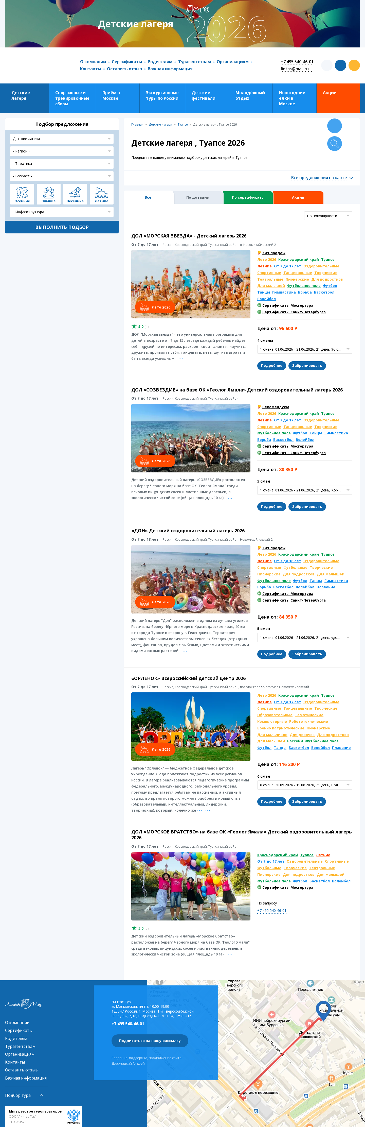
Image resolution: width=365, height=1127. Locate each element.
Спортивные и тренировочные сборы (72, 98)
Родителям (160, 61)
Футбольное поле (304, 285)
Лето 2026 (266, 259)
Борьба (305, 292)
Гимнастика (284, 292)
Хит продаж (273, 252)
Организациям (233, 61)
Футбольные (295, 567)
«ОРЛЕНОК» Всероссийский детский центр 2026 (188, 678)
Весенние (75, 200)
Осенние (22, 200)
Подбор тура (18, 1095)
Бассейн (295, 741)
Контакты (90, 69)
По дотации (197, 197)
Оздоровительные (321, 266)
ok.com (354, 65)
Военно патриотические (280, 728)
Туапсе (328, 259)
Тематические (309, 714)
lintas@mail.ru (295, 69)
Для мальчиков (272, 734)
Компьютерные (272, 721)
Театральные (270, 279)
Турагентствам (194, 61)
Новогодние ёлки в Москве (292, 98)
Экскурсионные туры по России (162, 95)
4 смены (265, 340)
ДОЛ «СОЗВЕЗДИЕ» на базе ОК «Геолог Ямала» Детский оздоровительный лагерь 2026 (237, 390)
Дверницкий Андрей (128, 1063)
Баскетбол (324, 292)
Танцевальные (297, 272)
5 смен (263, 481)
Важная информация (170, 69)
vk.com (340, 65)
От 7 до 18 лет (287, 560)
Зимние (49, 200)
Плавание (326, 587)
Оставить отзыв (124, 69)
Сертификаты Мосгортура (287, 305)
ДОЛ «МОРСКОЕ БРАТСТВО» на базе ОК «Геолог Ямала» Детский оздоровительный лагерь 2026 (241, 835)
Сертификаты (127, 61)
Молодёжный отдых (250, 95)
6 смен (263, 776)
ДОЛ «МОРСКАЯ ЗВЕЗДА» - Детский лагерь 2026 (188, 236)
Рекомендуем (275, 406)
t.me (327, 65)
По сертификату (248, 197)
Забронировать (307, 365)
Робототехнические (308, 721)
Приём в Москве (111, 95)
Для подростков (327, 279)
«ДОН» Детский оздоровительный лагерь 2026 (188, 530)
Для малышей (271, 285)
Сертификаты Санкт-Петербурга (294, 312)
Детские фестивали (203, 95)
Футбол (330, 285)
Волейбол (266, 298)
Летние (264, 266)
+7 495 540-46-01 (297, 61)
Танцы (263, 292)
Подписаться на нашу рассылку (150, 1040)
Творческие (325, 272)
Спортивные (269, 272)
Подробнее (271, 365)
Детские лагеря (20, 95)
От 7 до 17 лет (287, 266)
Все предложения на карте (319, 177)
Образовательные (275, 714)
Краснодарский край (298, 259)
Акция (298, 197)
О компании (93, 61)
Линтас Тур (37, 65)
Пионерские (297, 279)
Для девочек (302, 734)
